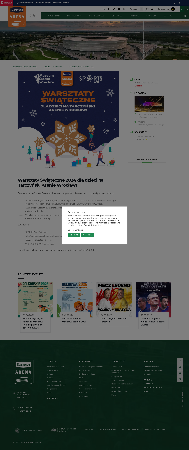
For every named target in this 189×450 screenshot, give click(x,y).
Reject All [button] (73, 235)
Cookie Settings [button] (75, 230)
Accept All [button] (87, 235)
